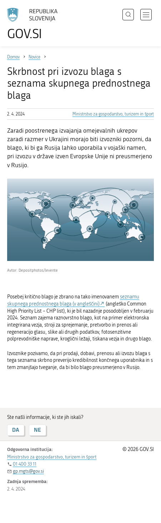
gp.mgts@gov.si (28, 471)
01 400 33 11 (24, 464)
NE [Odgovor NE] (37, 430)
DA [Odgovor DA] (15, 430)
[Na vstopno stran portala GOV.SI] (35, 24)
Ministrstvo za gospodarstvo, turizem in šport (113, 114)
